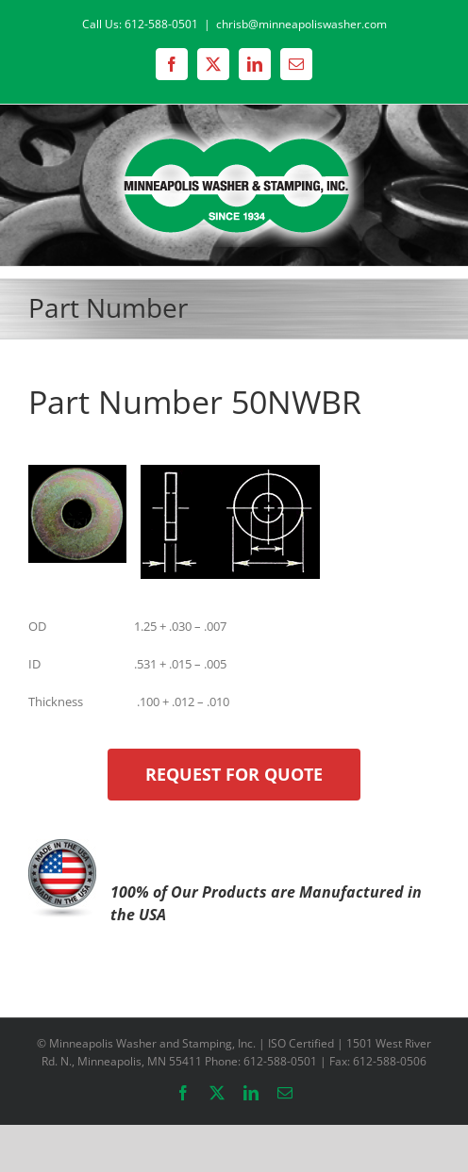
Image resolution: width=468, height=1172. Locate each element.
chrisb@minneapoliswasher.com (301, 24)
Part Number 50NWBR (194, 401)
